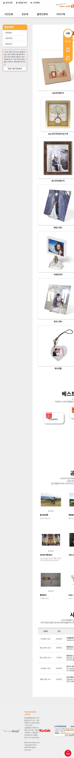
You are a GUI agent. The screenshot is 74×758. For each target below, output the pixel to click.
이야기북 (60, 14)
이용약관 (27, 714)
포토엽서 (8, 44)
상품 (68, 33)
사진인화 (8, 14)
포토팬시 (8, 33)
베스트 (68, 41)
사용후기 (68, 58)
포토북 (25, 14)
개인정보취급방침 (30, 712)
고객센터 (35, 3)
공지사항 (7, 3)
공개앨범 (68, 49)
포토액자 (8, 38)
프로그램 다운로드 (15, 69)
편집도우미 (21, 3)
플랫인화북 (42, 14)
